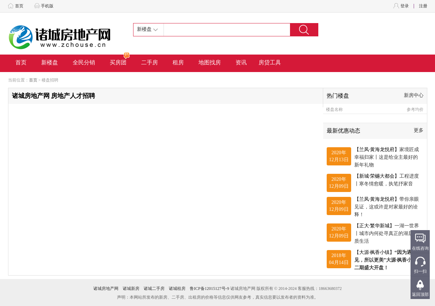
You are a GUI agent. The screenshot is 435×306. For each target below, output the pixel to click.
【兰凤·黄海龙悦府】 (386, 157)
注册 (423, 5)
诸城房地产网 (105, 288)
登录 (404, 5)
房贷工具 (270, 62)
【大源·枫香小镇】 (385, 260)
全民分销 (84, 62)
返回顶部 (420, 294)
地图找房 (209, 62)
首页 (19, 5)
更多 (418, 130)
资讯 (241, 62)
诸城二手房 (154, 288)
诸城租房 (177, 288)
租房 (178, 62)
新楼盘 (49, 62)
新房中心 (413, 95)
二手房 (149, 62)
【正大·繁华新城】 (386, 233)
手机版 (47, 5)
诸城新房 (131, 288)
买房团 (120, 60)
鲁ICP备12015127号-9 (209, 288)
